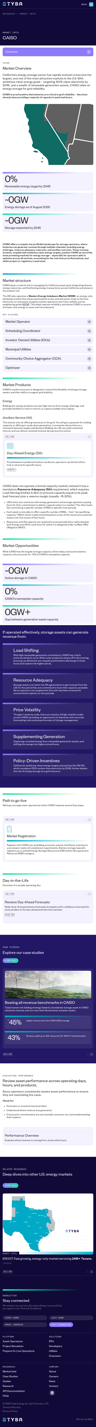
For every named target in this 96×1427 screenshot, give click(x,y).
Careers (53, 1382)
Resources (9, 14)
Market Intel (28, 14)
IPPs (51, 1347)
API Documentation (14, 1396)
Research (8, 1391)
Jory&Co (88, 1425)
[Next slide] (89, 442)
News (52, 1387)
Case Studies (10, 1382)
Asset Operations (13, 1347)
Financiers (55, 1361)
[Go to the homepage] (12, 4)
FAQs (6, 1401)
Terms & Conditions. (31, 1314)
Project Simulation (13, 1351)
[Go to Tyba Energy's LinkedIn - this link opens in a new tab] (52, 1398)
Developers (55, 1351)
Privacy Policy (10, 1417)
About (52, 1377)
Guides (7, 1387)
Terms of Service (12, 1413)
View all (10, 966)
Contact (53, 1391)
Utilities (53, 1356)
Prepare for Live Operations (18, 1356)
